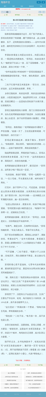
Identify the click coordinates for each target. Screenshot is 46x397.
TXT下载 (40, 15)
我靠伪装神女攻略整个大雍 (25, 26)
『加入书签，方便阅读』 (23, 360)
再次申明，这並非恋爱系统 (11, 387)
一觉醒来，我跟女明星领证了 (11, 384)
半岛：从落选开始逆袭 (34, 384)
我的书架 (16, 394)
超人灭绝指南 (11, 373)
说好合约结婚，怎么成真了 (14, 23)
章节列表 (17, 15)
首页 (6, 394)
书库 (13, 6)
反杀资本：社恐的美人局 (27, 28)
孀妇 (22, 23)
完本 (22, 6)
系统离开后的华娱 (11, 380)
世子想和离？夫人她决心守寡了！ (9, 26)
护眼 (40, 12)
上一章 (5, 15)
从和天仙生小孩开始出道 (11, 376)
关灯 (44, 12)
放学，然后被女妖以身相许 (35, 373)
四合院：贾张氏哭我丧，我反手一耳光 (11, 28)
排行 (5, 6)
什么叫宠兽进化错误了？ (34, 387)
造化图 (31, 23)
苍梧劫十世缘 (26, 23)
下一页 (28, 15)
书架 (41, 6)
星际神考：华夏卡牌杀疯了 (8, 30)
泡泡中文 (5, 2)
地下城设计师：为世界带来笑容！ (34, 380)
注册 (43, 2)
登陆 (39, 2)
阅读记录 (31, 6)
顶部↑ (40, 394)
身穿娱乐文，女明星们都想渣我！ (34, 376)
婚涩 (16, 30)
